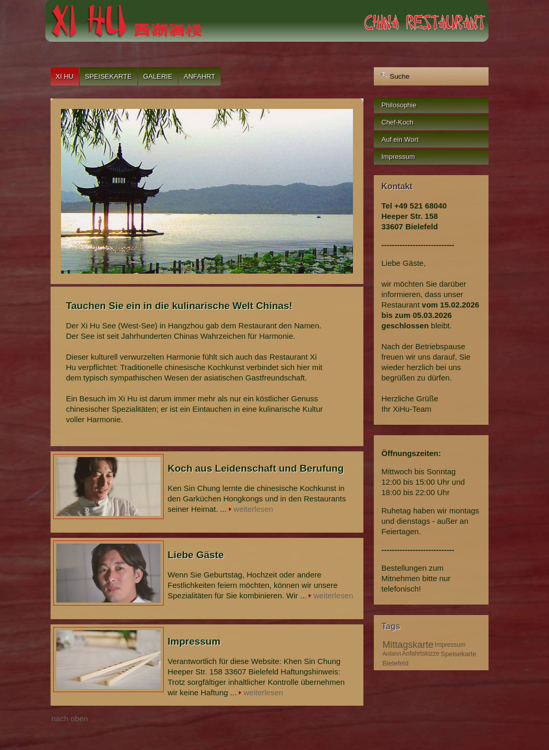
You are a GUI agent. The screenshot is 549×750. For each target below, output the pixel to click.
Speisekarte (108, 76)
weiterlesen (253, 509)
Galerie (158, 76)
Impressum (450, 644)
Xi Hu (65, 76)
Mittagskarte (408, 645)
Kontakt (397, 186)
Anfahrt (199, 76)
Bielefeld (396, 663)
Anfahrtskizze (421, 653)
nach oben (70, 718)
